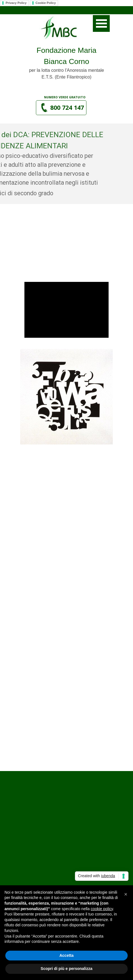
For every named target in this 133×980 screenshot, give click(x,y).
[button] (61, 107)
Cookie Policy (46, 2)
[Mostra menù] (101, 23)
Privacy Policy (16, 2)
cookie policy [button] (102, 909)
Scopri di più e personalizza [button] (66, 968)
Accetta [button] (66, 955)
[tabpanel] (66, 62)
